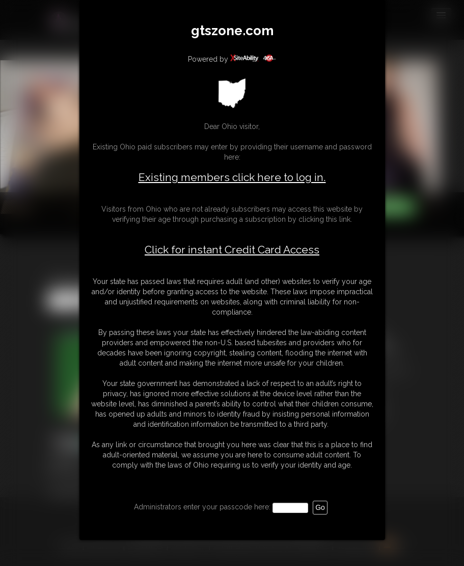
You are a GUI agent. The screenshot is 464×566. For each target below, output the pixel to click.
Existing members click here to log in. (232, 177)
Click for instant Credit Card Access (232, 250)
